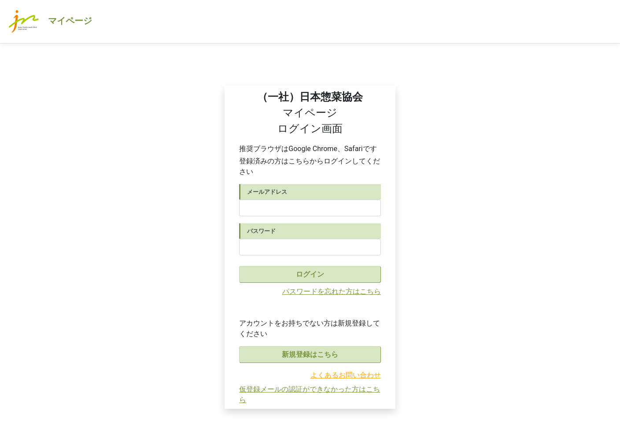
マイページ (49, 21)
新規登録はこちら (310, 354)
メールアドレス (267, 192)
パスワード (261, 231)
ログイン (310, 274)
